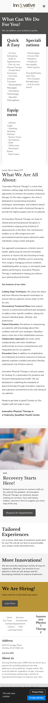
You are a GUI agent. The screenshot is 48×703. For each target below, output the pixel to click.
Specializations (33, 42)
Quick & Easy (13, 42)
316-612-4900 (8, 653)
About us (8, 658)
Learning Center (15, 629)
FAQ (21, 626)
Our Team (7, 620)
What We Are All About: (20, 177)
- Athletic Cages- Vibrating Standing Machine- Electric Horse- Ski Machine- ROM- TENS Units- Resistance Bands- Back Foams (14, 138)
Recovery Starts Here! (19, 480)
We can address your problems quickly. (20, 30)
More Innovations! (22, 560)
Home (9, 617)
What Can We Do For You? (20, 22)
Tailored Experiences (15, 532)
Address (7, 640)
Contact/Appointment (15, 623)
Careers (11, 626)
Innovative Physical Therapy (41, 624)
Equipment (13, 112)
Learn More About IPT (12, 170)
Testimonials (22, 620)
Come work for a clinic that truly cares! (19, 594)
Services (20, 617)
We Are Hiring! (18, 588)
